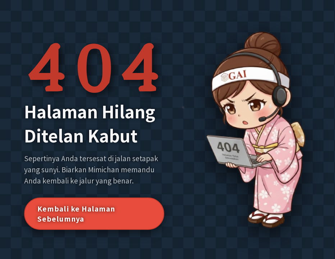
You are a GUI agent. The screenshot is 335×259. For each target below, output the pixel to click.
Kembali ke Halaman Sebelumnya (76, 214)
